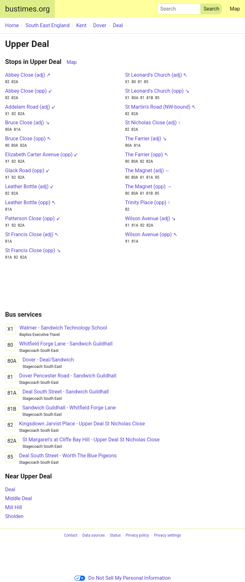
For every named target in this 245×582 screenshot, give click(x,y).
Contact (71, 535)
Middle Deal (18, 498)
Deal (10, 489)
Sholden (14, 516)
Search (179, 7)
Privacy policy (137, 535)
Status (115, 535)
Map (235, 9)
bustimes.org (27, 8)
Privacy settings (167, 535)
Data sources (93, 535)
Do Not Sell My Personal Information (122, 578)
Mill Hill (13, 507)
